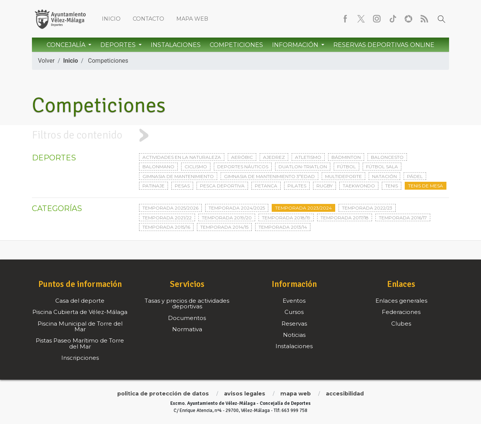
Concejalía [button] (67, 44)
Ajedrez (274, 157)
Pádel (415, 176)
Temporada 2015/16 (166, 227)
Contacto (148, 18)
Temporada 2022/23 (367, 208)
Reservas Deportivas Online (383, 44)
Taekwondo (359, 186)
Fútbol (346, 166)
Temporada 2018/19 (286, 217)
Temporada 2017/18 (345, 217)
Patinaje (153, 186)
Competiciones (236, 44)
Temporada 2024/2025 (237, 208)
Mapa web (192, 18)
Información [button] (296, 44)
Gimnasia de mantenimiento (178, 176)
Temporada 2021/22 (167, 217)
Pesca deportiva (222, 186)
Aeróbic (242, 157)
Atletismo (308, 157)
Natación (384, 176)
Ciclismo (196, 166)
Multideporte (343, 176)
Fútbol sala (382, 166)
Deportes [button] (118, 44)
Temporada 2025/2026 (170, 208)
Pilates (296, 186)
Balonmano (158, 166)
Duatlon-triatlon (302, 166)
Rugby (324, 186)
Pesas (182, 186)
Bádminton (346, 157)
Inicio (111, 18)
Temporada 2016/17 (403, 217)
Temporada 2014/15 (224, 227)
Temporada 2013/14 (283, 227)
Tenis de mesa (425, 186)
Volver (46, 60)
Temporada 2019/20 (227, 217)
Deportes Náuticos (242, 166)
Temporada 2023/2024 (303, 208)
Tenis (391, 186)
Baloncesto (387, 157)
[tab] (240, 135)
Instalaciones (176, 44)
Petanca (266, 186)
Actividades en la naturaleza (181, 157)
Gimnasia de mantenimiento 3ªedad (269, 176)
